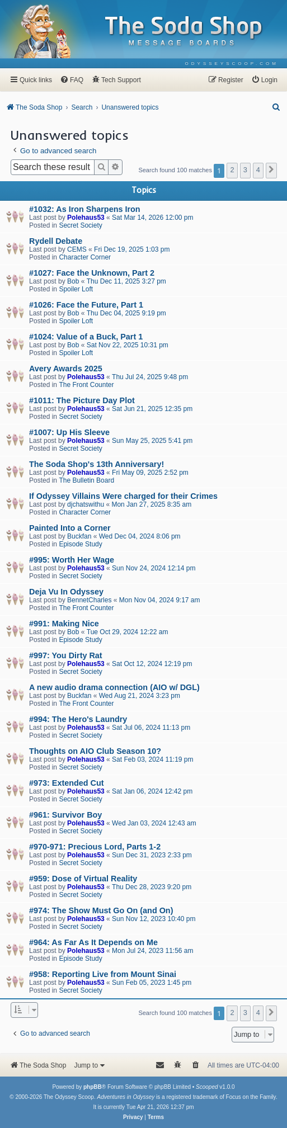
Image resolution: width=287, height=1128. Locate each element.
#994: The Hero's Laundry (78, 719)
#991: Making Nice (64, 623)
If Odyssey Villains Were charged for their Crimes (123, 496)
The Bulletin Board (86, 480)
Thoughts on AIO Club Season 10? (95, 751)
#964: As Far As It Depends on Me (93, 942)
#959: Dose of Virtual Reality (83, 878)
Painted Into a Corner (70, 527)
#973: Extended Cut (66, 782)
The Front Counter (86, 385)
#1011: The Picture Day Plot (82, 400)
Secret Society (80, 225)
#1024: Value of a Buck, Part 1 (86, 336)
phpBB (92, 1087)
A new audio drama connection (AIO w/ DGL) (114, 687)
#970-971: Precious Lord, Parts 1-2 (95, 846)
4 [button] (258, 170)
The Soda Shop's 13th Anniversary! (96, 464)
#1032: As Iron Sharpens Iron (84, 209)
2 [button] (232, 170)
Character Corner (85, 257)
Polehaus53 (86, 217)
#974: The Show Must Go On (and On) (101, 910)
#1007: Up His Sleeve (69, 432)
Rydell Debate (55, 241)
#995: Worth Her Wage (71, 559)
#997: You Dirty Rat (65, 655)
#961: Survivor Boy (65, 814)
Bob (73, 281)
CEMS (77, 249)
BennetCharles (89, 600)
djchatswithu (85, 504)
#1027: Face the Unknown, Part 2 (91, 272)
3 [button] (245, 170)
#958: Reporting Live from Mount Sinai (102, 974)
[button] (271, 170)
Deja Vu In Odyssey (66, 591)
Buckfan (79, 536)
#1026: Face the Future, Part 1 (86, 304)
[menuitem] (232, 63)
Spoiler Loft (76, 289)
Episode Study (80, 544)
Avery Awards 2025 (65, 368)
